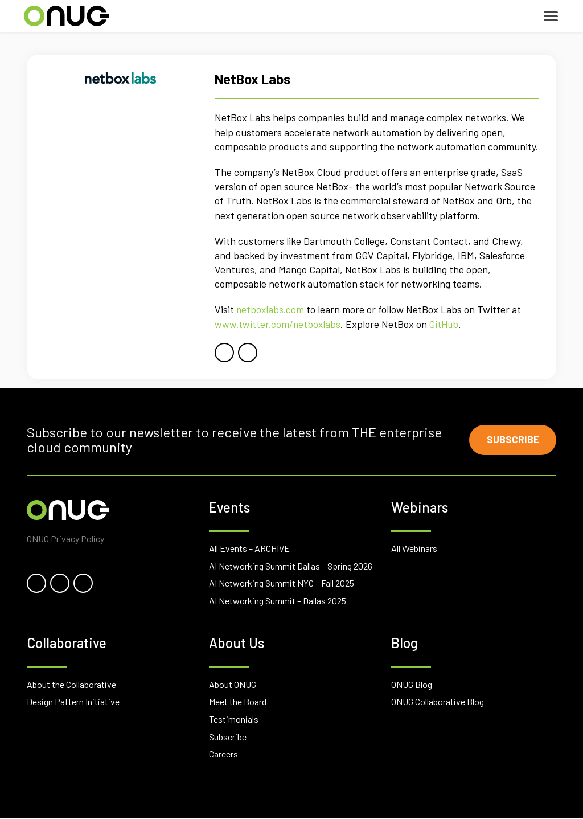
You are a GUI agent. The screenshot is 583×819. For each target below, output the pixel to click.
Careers (223, 755)
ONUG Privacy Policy (65, 539)
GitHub (447, 324)
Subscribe (511, 440)
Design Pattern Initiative (73, 703)
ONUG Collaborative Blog (437, 703)
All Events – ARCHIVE (249, 549)
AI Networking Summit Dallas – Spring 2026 (290, 567)
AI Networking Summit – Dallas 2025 (277, 601)
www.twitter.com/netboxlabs (279, 324)
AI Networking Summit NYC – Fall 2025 (281, 584)
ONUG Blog (411, 685)
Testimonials (233, 720)
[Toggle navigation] (551, 16)
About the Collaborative (71, 685)
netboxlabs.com (271, 309)
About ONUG (232, 685)
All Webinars (414, 549)
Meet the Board (237, 703)
